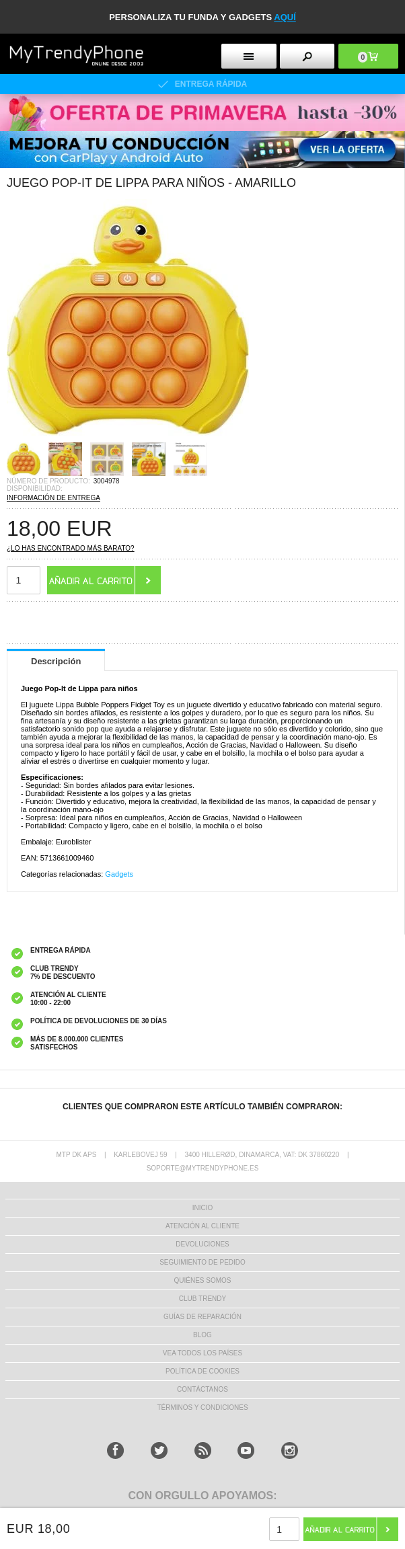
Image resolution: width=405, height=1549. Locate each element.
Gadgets (119, 874)
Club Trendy (202, 1298)
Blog (202, 1335)
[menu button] (248, 56)
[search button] (307, 56)
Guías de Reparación (202, 1316)
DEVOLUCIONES (202, 1244)
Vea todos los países (202, 1353)
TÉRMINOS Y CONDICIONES (202, 1407)
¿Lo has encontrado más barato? (71, 548)
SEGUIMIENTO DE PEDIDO (202, 1262)
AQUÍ (285, 17)
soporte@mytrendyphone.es (203, 1168)
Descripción (56, 661)
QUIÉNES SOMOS (202, 1280)
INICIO (202, 1208)
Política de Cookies (202, 1371)
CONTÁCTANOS (202, 1389)
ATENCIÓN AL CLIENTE (202, 1226)
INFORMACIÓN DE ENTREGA (53, 498)
